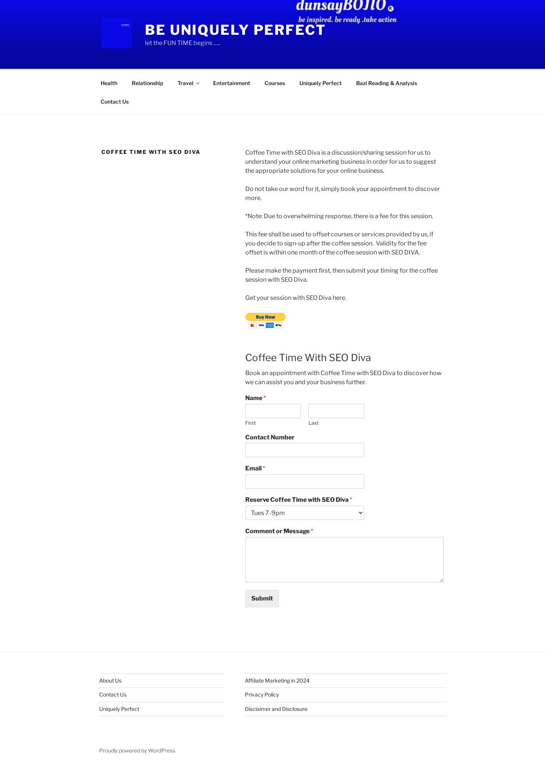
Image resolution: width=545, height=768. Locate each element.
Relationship (147, 83)
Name (255, 398)
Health (109, 83)
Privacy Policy (262, 694)
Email (255, 468)
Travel (189, 83)
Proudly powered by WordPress (137, 750)
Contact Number (269, 437)
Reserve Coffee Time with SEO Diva (298, 499)
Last (313, 423)
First (250, 423)
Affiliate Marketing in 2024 (277, 680)
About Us (110, 680)
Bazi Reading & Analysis (386, 83)
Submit (262, 598)
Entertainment (231, 83)
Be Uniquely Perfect (235, 30)
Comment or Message (279, 531)
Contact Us (115, 101)
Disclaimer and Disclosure (276, 709)
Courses (275, 83)
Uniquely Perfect (320, 83)
